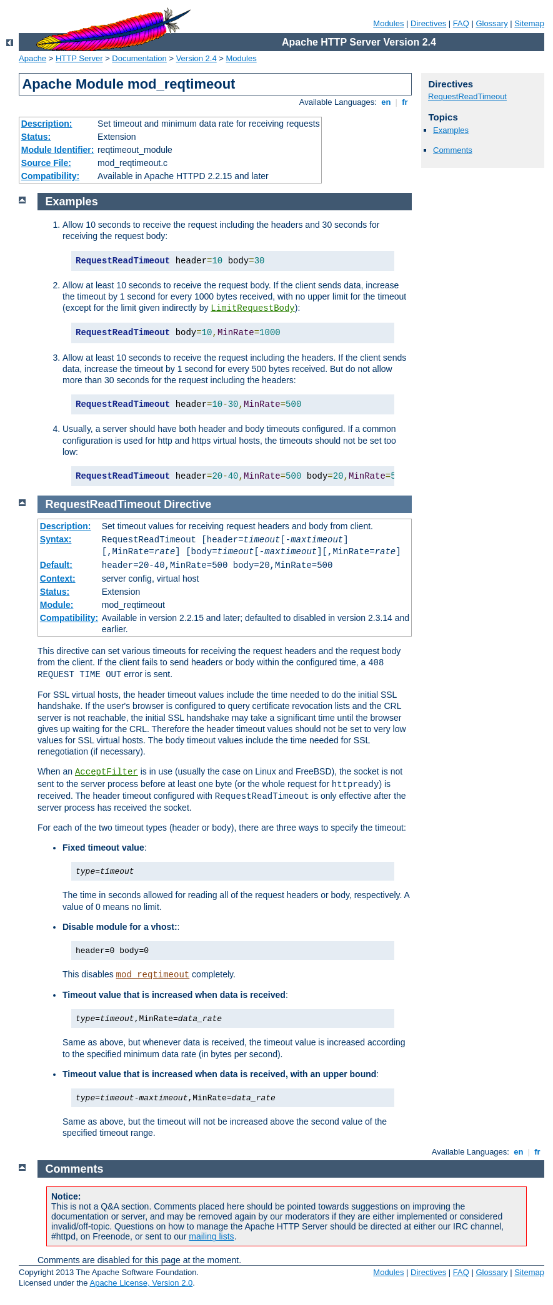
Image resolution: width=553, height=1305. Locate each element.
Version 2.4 (196, 58)
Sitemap (529, 23)
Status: (36, 137)
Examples (451, 130)
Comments (452, 150)
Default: (56, 565)
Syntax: (56, 539)
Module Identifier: (57, 150)
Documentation (139, 58)
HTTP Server (79, 58)
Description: (46, 124)
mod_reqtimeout (153, 975)
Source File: (46, 163)
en (386, 102)
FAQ (461, 23)
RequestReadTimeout (467, 96)
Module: (57, 605)
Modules (388, 23)
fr (405, 102)
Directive (187, 504)
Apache (32, 58)
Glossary (491, 23)
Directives (428, 23)
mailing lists (211, 1236)
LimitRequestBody (252, 308)
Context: (58, 579)
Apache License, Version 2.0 (140, 1283)
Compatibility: (50, 176)
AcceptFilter (106, 772)
